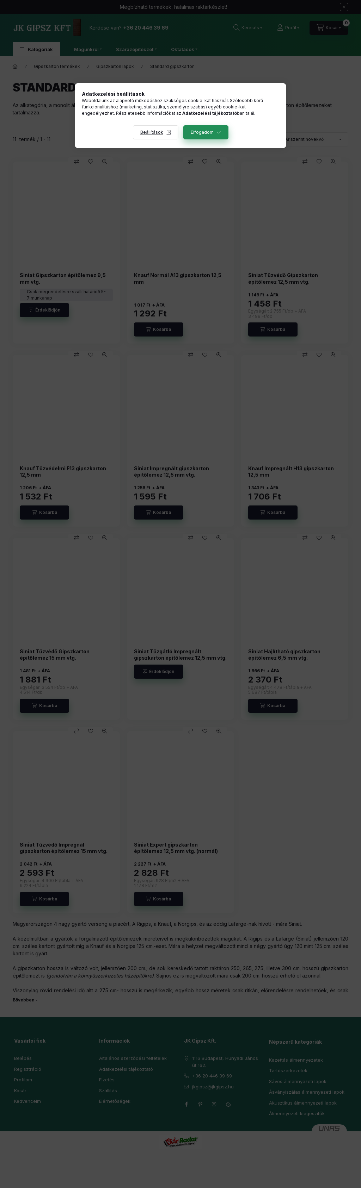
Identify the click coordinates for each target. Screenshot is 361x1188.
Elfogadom (202, 132)
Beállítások (151, 132)
